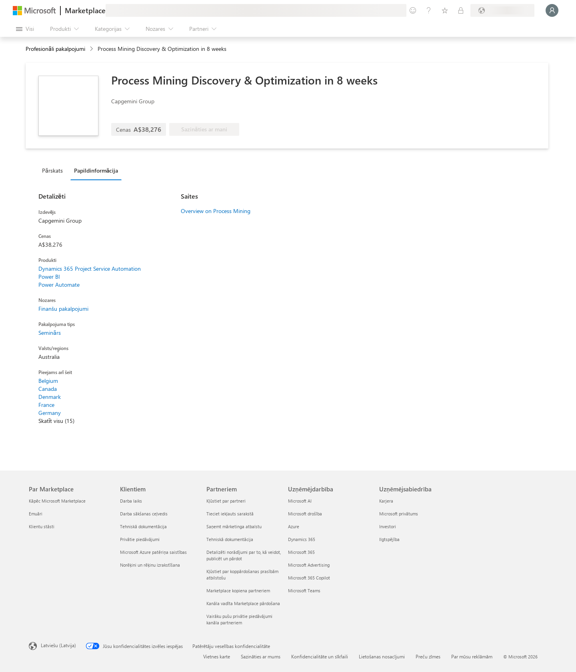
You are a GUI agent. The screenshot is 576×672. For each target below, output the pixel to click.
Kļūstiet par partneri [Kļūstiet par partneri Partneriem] (226, 501)
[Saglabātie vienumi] (444, 10)
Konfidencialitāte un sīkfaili (319, 656)
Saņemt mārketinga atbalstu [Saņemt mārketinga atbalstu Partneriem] (234, 526)
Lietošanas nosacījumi (382, 656)
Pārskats (52, 170)
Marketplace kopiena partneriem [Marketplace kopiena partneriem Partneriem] (238, 590)
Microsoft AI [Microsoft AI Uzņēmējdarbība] (300, 501)
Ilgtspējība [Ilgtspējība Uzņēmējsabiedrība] (389, 539)
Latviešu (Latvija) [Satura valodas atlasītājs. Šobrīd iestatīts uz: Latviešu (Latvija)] (58, 645)
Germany (49, 412)
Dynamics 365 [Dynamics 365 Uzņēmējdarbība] (301, 539)
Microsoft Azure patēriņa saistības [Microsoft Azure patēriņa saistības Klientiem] (153, 552)
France (46, 404)
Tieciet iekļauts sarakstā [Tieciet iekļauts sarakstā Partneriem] (230, 514)
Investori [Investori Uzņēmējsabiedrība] (387, 526)
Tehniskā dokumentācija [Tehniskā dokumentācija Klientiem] (143, 526)
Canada (47, 388)
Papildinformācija (96, 170)
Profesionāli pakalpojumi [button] (55, 48)
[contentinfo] (92, 49)
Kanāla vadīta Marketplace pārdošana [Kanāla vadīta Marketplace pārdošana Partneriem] (243, 603)
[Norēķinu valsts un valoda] (502, 10)
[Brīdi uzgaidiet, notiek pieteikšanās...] (552, 10)
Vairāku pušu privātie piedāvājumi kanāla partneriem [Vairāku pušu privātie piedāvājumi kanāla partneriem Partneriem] (239, 619)
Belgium (48, 380)
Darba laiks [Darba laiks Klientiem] (131, 501)
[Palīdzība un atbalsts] (428, 10)
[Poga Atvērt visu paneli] (25, 29)
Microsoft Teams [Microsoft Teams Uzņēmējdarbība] (304, 590)
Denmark (49, 396)
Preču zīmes (428, 656)
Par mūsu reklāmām (471, 656)
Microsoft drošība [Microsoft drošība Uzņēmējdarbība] (305, 514)
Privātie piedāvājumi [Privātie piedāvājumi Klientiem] (140, 539)
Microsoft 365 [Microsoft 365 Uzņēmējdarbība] (301, 552)
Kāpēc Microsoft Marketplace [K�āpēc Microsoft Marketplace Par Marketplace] (57, 501)
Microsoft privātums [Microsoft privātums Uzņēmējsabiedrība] (398, 514)
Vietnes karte (216, 656)
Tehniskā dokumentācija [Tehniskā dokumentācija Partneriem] (229, 539)
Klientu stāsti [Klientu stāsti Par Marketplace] (41, 526)
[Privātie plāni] (460, 10)
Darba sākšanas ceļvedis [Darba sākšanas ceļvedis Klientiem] (144, 514)
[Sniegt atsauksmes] (412, 10)
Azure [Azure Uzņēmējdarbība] (293, 526)
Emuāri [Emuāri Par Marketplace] (35, 514)
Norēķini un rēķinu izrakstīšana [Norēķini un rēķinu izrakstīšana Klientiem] (150, 565)
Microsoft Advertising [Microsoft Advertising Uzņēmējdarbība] (309, 565)
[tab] (54, 170)
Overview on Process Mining (215, 211)
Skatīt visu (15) (56, 421)
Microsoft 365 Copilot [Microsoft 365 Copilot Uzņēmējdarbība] (309, 578)
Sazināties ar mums (260, 656)
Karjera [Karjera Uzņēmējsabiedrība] (386, 501)
